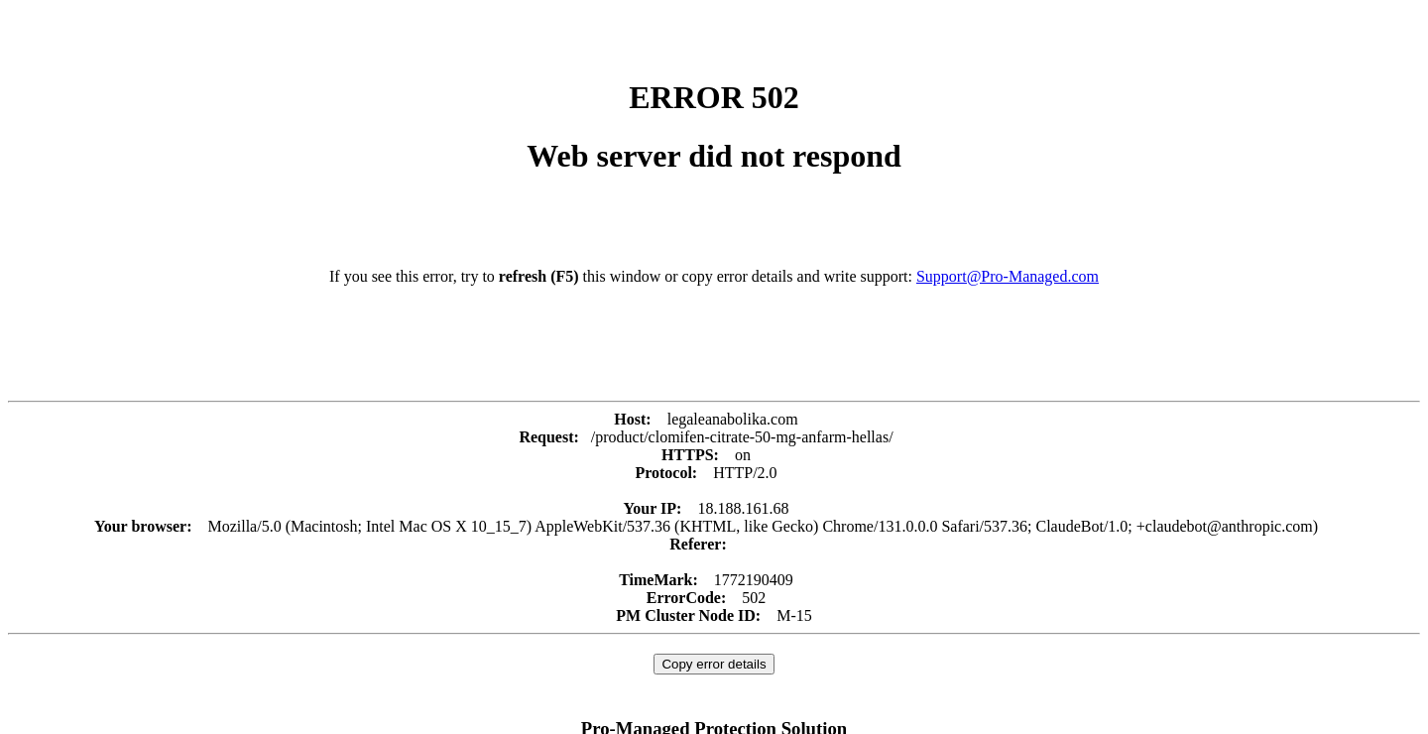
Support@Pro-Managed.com (1007, 276)
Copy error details (713, 664)
